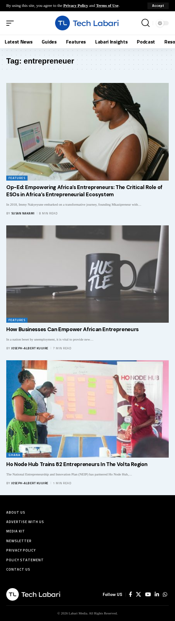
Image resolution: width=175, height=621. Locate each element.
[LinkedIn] (157, 594)
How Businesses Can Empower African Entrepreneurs (72, 329)
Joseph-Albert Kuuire (30, 348)
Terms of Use (107, 5)
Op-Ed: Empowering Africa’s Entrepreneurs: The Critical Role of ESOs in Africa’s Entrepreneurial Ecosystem (84, 191)
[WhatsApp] (165, 594)
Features (16, 178)
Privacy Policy (75, 5)
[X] (138, 594)
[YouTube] (147, 594)
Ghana (14, 455)
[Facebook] (130, 594)
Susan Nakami (23, 213)
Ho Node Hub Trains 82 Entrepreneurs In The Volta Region (76, 464)
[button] (158, 6)
